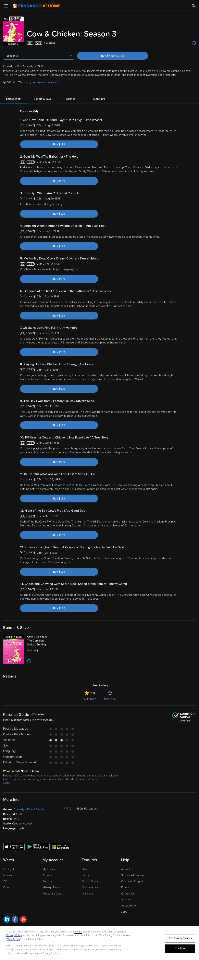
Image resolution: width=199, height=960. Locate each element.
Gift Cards (87, 893)
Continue (180, 948)
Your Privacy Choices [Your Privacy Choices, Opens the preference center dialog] (180, 938)
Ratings (70, 99)
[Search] (193, 6)
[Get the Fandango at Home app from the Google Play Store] (38, 846)
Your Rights (13, 939)
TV (5, 881)
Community (90, 698)
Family (86, 875)
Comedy (19, 809)
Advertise (126, 899)
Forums (125, 887)
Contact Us (127, 893)
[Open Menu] (5, 6)
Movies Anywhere (92, 887)
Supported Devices (132, 875)
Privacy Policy (14, 935)
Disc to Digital (90, 881)
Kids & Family (35, 809)
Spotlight (8, 869)
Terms (78, 931)
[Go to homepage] (36, 6)
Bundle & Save (43, 99)
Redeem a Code (52, 893)
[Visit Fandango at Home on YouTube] (23, 920)
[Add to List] (194, 43)
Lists (84, 869)
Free (6, 887)
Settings (47, 881)
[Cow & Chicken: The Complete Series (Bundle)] (42, 641)
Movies (7, 875)
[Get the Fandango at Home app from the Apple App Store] (14, 846)
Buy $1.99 (59, 144)
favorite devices (48, 82)
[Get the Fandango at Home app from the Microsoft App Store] (60, 846)
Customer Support (132, 881)
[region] (99, 943)
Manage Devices (53, 887)
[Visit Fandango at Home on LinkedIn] (6, 920)
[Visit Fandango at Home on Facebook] (15, 920)
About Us (126, 869)
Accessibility (128, 905)
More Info (99, 99)
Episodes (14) (14, 99)
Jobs (124, 911)
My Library (49, 869)
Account (48, 875)
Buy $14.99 (119, 55)
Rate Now (110, 698)
